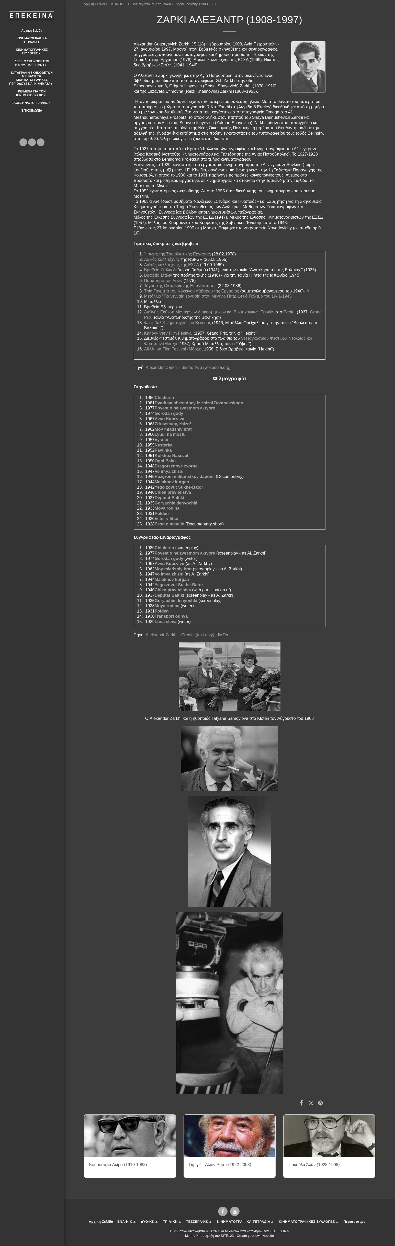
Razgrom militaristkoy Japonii (185, 476)
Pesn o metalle (169, 524)
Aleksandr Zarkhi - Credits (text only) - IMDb (187, 634)
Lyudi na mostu (170, 434)
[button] (32, 40)
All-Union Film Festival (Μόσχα (173, 349)
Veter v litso (166, 518)
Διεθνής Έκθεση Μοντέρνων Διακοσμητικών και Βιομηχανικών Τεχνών (209, 312)
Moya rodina (167, 508)
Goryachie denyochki (176, 503)
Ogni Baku (165, 461)
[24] (306, 290)
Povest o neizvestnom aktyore (185, 408)
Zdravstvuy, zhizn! (173, 423)
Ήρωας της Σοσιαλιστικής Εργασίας (177, 254)
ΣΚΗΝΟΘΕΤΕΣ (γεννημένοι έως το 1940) (140, 4)
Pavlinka (163, 450)
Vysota (161, 439)
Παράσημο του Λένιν (163, 280)
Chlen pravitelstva (173, 492)
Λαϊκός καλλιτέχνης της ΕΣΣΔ (171, 264)
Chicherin (164, 397)
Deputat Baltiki (169, 497)
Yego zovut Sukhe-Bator (179, 487)
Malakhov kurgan (172, 481)
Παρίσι (289, 312)
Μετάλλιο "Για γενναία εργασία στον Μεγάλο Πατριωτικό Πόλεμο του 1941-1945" (218, 296)
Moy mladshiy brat (173, 429)
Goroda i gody (169, 413)
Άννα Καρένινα (170, 418)
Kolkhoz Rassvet (171, 455)
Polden (162, 513)
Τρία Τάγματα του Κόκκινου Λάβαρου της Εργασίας (191, 291)
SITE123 (227, 1236)
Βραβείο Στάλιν (158, 269)
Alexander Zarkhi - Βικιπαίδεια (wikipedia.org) (188, 367)
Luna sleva (165, 621)
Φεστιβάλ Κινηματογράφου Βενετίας (177, 322)
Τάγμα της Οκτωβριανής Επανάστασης (180, 285)
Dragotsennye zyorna (176, 466)
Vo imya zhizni (169, 471)
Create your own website (255, 1236)
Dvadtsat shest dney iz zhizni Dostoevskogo (199, 403)
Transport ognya (171, 616)
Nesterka (164, 445)
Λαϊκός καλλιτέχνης (162, 259)
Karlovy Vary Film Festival (168, 333)
